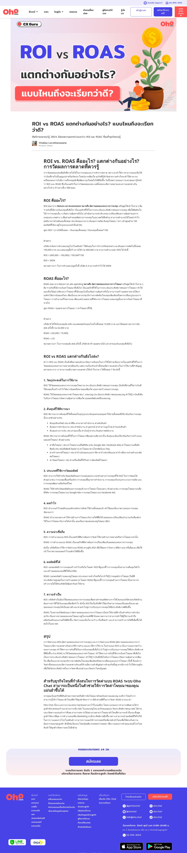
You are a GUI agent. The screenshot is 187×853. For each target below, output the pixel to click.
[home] (10, 12)
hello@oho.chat (134, 817)
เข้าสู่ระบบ (141, 10)
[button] (33, 11)
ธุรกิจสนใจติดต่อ (181, 11)
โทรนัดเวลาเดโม (134, 796)
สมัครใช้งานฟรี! (163, 11)
